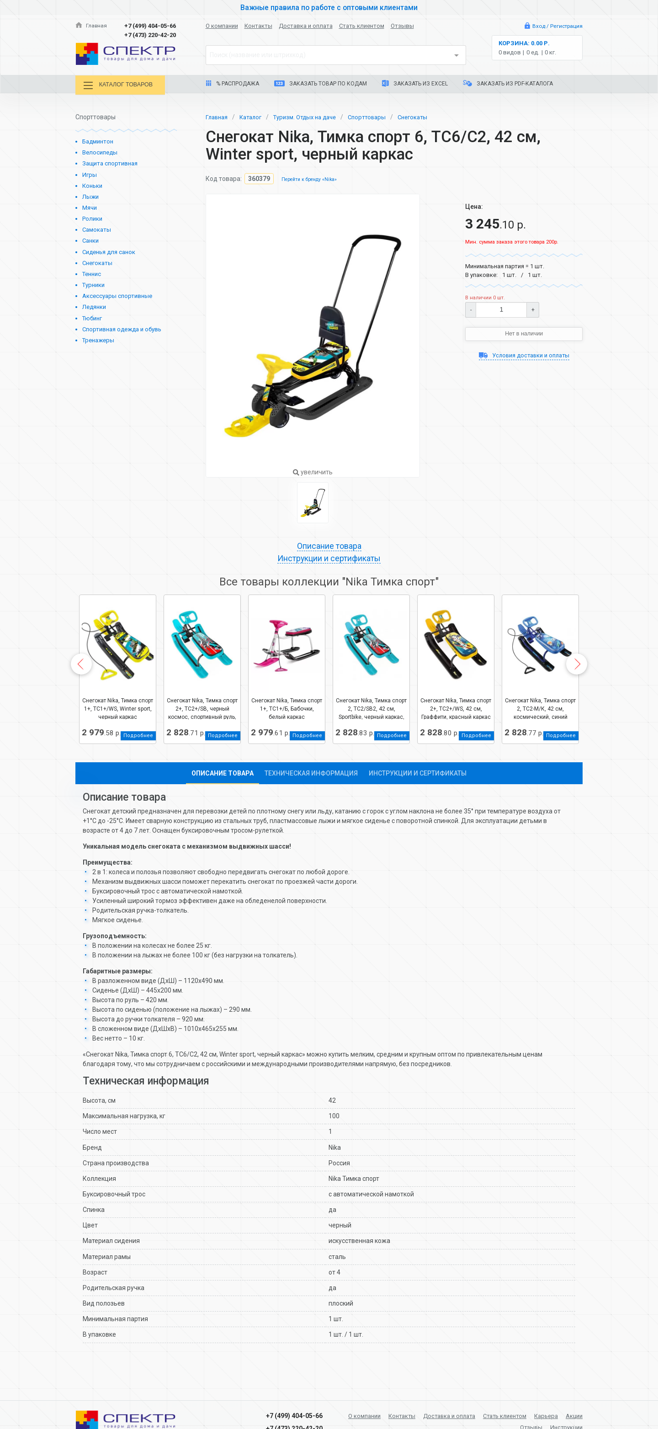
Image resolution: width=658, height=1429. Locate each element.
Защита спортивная (110, 162)
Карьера (570, 1414)
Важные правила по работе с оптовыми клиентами (329, 7)
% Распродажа (232, 83)
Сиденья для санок (108, 250)
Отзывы (402, 25)
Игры (89, 173)
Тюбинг (92, 316)
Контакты (258, 25)
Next (576, 665)
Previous (81, 665)
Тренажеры (98, 339)
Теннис (91, 273)
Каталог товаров (123, 86)
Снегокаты (97, 261)
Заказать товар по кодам (320, 83)
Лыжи (90, 195)
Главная (91, 25)
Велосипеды (99, 151)
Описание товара (329, 546)
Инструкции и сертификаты (329, 559)
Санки (90, 239)
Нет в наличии (524, 333)
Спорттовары (379, 115)
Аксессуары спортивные (117, 295)
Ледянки (94, 306)
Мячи (89, 206)
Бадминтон (97, 140)
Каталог (254, 115)
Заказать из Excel (415, 83)
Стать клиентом (361, 25)
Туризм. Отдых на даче (313, 115)
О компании (222, 25)
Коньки (92, 184)
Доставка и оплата (306, 25)
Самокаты (96, 228)
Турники (93, 284)
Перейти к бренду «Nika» (311, 178)
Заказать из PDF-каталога (508, 83)
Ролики (92, 217)
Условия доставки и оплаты (524, 355)
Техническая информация (311, 774)
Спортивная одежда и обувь (121, 327)
